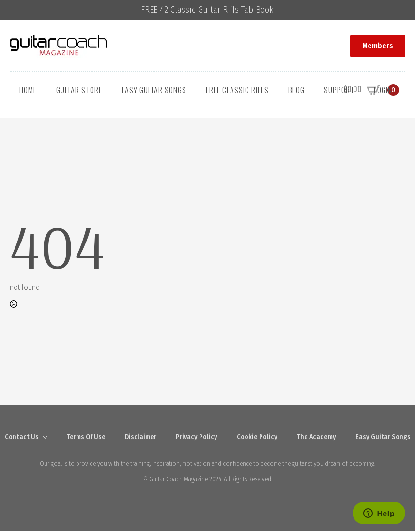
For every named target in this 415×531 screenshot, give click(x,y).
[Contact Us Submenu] (48, 437)
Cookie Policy (257, 437)
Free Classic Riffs (237, 90)
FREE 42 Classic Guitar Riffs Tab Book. (208, 10)
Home (28, 90)
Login (383, 90)
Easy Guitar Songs (154, 90)
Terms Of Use (86, 437)
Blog (296, 90)
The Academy (316, 437)
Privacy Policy (196, 437)
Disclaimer (140, 437)
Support (339, 90)
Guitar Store (79, 90)
